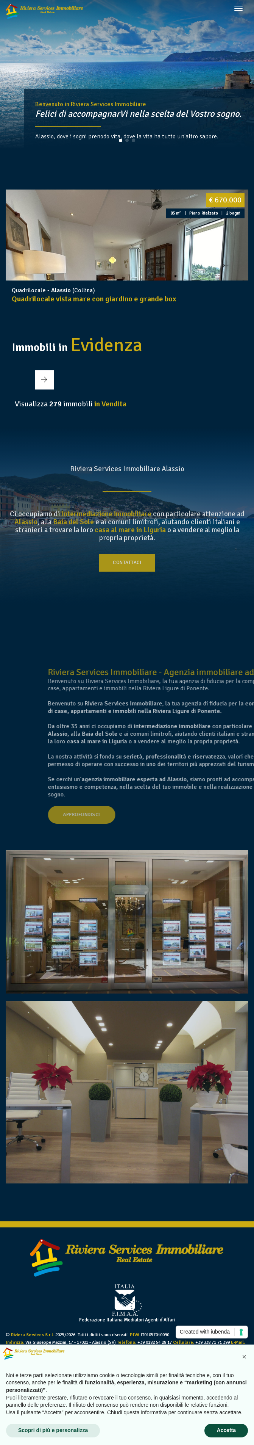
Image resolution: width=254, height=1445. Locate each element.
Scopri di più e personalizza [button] (53, 1430)
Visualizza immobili (70, 404)
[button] (120, 140)
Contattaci (127, 563)
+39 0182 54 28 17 (154, 1342)
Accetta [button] (226, 1430)
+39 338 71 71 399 (212, 1342)
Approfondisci (154, 815)
